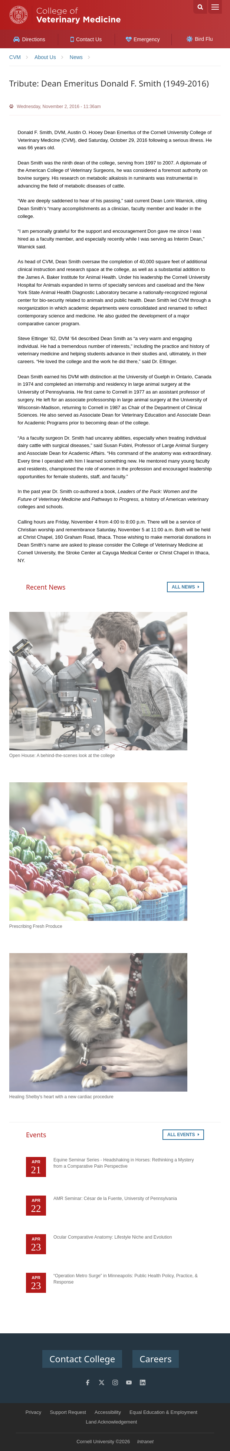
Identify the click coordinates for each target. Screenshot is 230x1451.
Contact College (82, 1359)
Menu (215, 7)
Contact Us (86, 39)
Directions (29, 39)
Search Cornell (200, 7)
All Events (183, 1134)
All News (185, 587)
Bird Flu (200, 39)
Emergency (143, 39)
